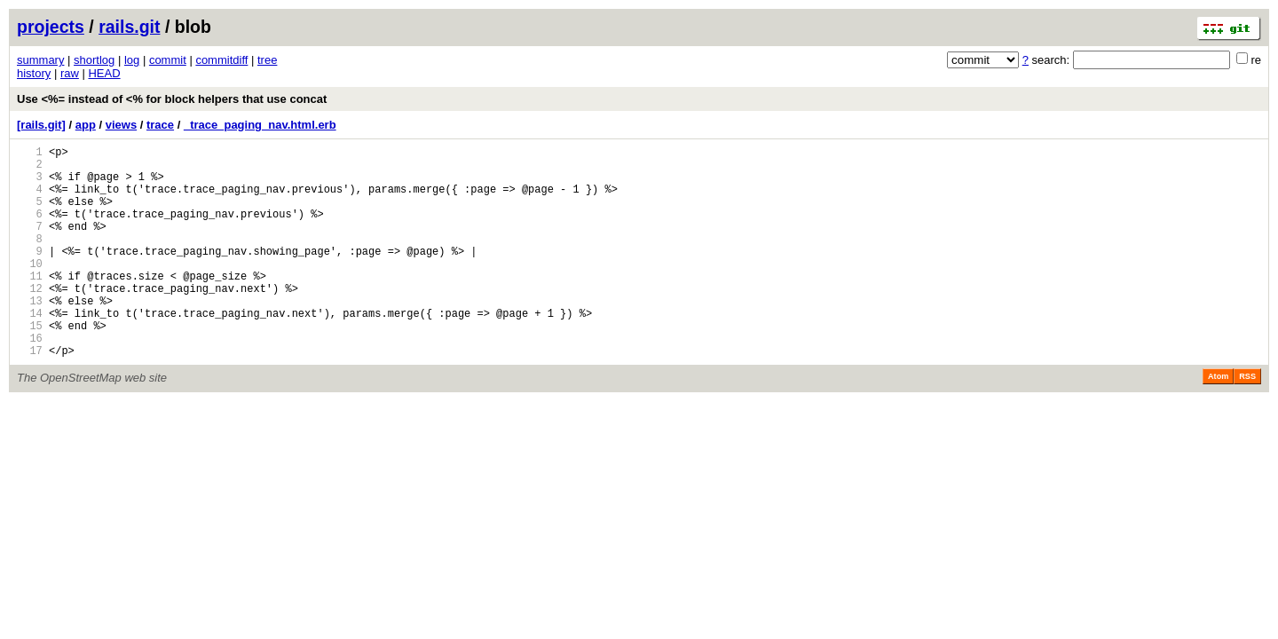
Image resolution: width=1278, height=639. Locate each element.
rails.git (129, 26)
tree (267, 60)
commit (167, 60)
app (85, 124)
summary (40, 60)
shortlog (94, 60)
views (121, 124)
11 (30, 304)
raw (69, 73)
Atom (1218, 421)
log (131, 60)
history (34, 73)
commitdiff (221, 60)
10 (30, 289)
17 (30, 395)
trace (160, 124)
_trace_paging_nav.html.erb (260, 124)
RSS (1247, 421)
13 (30, 335)
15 (30, 365)
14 (30, 350)
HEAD (104, 73)
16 (30, 380)
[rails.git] (41, 124)
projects (50, 26)
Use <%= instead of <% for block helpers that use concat (172, 99)
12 (30, 319)
